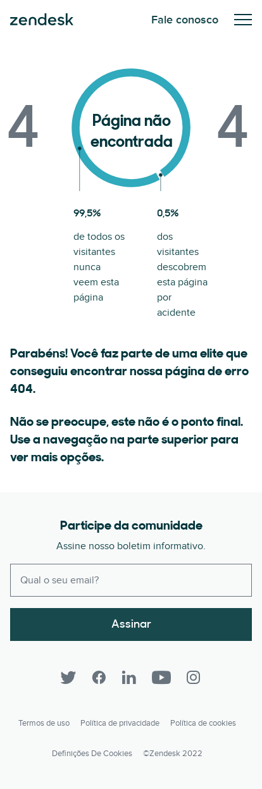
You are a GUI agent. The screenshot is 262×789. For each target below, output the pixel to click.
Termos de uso (44, 723)
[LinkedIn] (129, 677)
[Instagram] (193, 677)
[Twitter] (68, 677)
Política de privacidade (119, 723)
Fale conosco (184, 20)
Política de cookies (203, 723)
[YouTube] (161, 677)
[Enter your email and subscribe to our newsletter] (131, 580)
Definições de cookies (92, 754)
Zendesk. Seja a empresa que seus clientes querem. (41, 19)
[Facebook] (99, 677)
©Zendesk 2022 (173, 754)
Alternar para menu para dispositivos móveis (243, 19)
